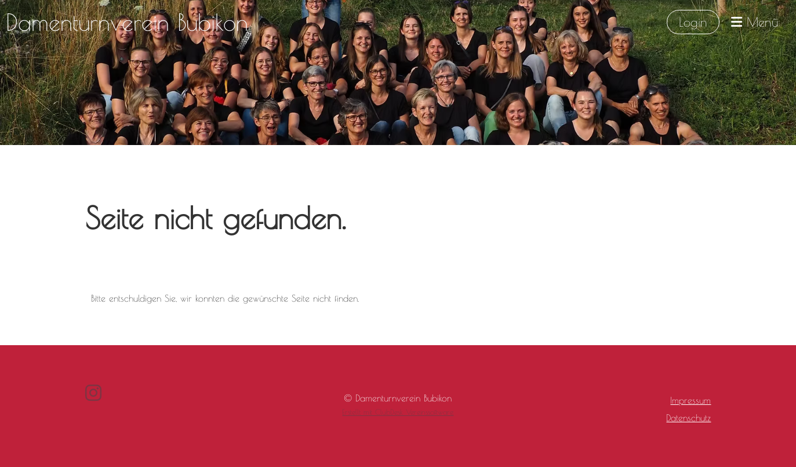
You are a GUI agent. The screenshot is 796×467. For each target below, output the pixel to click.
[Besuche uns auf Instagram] (93, 393)
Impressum (690, 400)
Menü (755, 22)
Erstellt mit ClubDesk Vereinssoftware (397, 412)
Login (693, 22)
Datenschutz (688, 417)
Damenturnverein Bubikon (127, 22)
